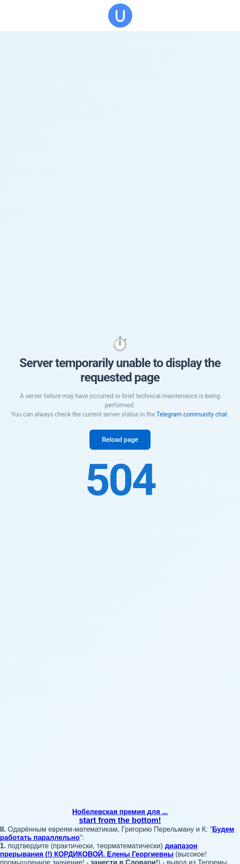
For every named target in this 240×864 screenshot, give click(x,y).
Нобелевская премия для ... (120, 811)
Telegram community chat (191, 414)
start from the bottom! (120, 820)
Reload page (120, 440)
